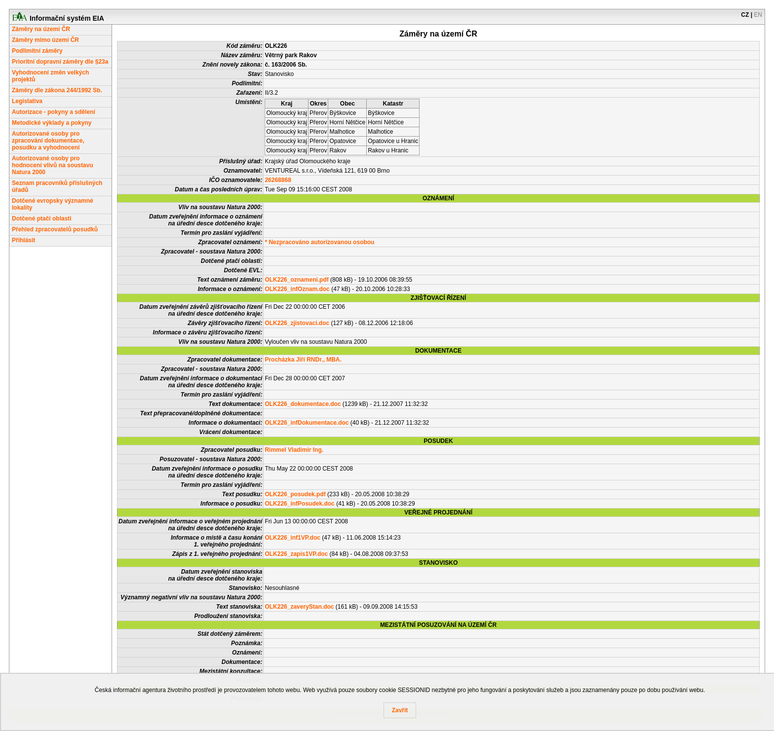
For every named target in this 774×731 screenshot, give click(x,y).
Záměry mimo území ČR (45, 40)
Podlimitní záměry (37, 50)
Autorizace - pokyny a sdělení (53, 112)
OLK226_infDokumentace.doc (306, 422)
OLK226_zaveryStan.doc (299, 606)
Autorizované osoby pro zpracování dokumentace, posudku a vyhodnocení (48, 140)
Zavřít (400, 710)
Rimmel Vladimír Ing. (294, 449)
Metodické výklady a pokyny (51, 122)
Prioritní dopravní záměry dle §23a (60, 61)
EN (758, 14)
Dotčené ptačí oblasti (42, 218)
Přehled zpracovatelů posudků (55, 229)
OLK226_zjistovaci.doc (297, 323)
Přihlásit (23, 240)
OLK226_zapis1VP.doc (296, 553)
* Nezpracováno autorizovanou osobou (319, 242)
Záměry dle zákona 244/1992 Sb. (57, 90)
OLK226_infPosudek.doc (299, 503)
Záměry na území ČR (41, 29)
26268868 (278, 180)
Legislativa (27, 101)
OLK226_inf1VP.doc (292, 537)
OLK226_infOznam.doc (297, 289)
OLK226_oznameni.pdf (296, 279)
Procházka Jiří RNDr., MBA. (303, 359)
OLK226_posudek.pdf (295, 494)
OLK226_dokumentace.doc (303, 404)
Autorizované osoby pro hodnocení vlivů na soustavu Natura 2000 (52, 165)
